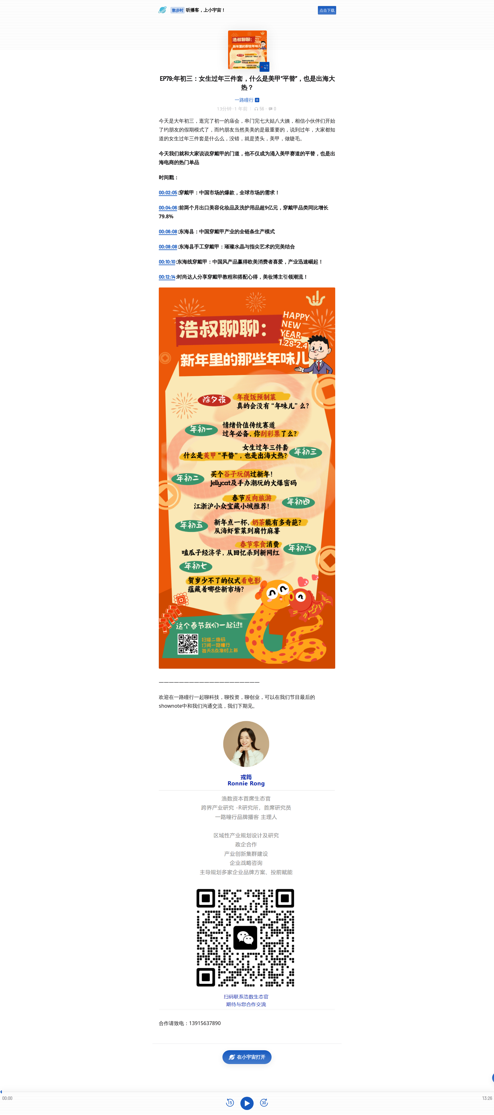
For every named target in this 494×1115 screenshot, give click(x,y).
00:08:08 (168, 246)
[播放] (247, 1103)
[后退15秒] (230, 1103)
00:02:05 (168, 192)
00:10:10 (167, 262)
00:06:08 (168, 231)
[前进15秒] (264, 1103)
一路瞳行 (244, 100)
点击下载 (327, 10)
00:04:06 (168, 207)
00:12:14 (167, 277)
